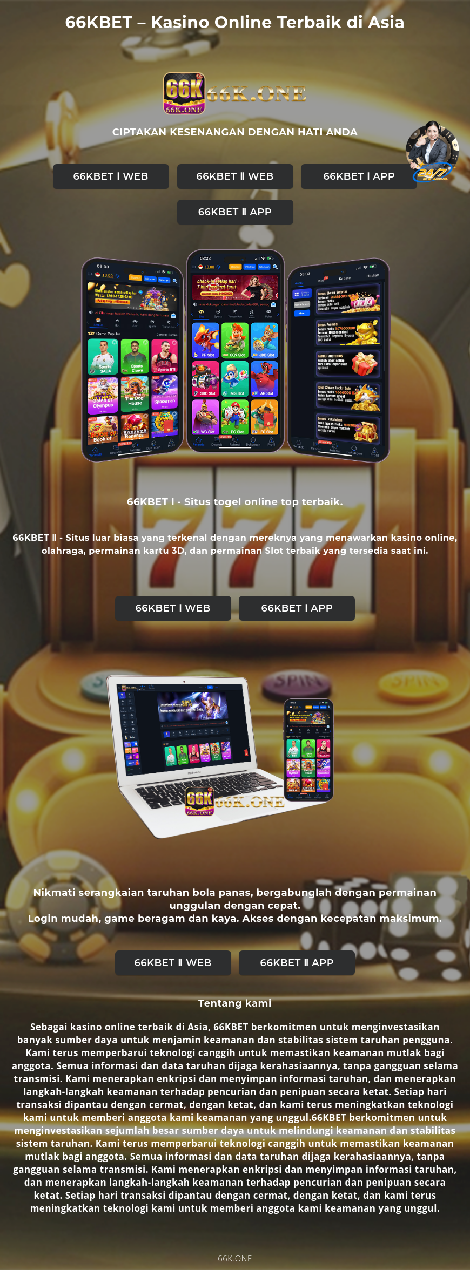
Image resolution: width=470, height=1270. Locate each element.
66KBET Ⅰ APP (359, 176)
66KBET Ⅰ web (110, 176)
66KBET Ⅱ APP (235, 212)
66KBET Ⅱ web (234, 176)
